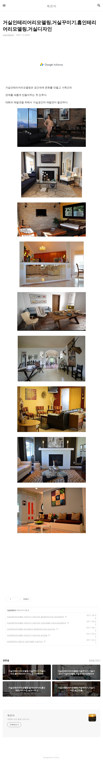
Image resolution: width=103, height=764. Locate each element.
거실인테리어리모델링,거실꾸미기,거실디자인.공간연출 (27, 635)
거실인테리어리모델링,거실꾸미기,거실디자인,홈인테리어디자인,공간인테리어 (35, 617)
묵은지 (10, 715)
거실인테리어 (11, 610)
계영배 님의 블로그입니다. (18, 719)
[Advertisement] (51, 64)
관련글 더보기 (94, 660)
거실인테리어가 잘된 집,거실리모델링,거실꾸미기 (25, 641)
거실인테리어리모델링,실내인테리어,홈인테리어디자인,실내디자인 (31, 629)
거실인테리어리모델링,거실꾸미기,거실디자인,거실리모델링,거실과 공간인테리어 (36, 623)
